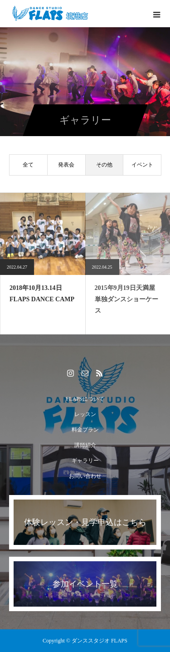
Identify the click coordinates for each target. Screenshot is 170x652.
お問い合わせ (85, 476)
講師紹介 (85, 445)
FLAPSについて (85, 399)
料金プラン (85, 429)
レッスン (85, 414)
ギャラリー (85, 460)
